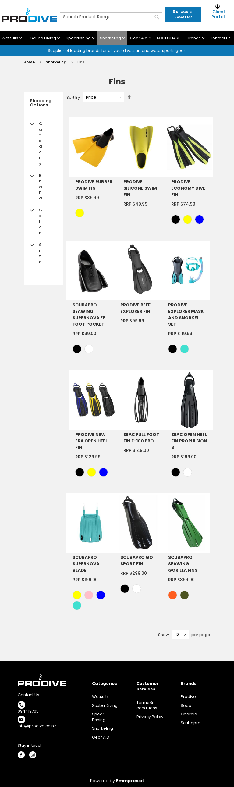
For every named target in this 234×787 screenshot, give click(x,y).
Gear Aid (139, 38)
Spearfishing (79, 38)
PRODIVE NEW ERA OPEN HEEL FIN (91, 440)
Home (29, 62)
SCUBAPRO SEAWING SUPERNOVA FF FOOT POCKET (89, 314)
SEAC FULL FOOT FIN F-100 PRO (141, 437)
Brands (194, 38)
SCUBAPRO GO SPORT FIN (136, 560)
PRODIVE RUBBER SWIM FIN (93, 185)
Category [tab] (40, 143)
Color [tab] (40, 221)
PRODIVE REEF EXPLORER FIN (135, 308)
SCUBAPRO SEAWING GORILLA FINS (182, 563)
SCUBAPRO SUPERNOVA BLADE (86, 563)
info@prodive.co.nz (37, 726)
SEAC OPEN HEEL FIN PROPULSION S (189, 440)
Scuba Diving (43, 38)
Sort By (73, 97)
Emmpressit (130, 781)
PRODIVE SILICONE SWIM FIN (140, 188)
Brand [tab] (40, 187)
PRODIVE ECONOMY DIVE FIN (188, 188)
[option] (79, 213)
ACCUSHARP (168, 38)
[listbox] (94, 214)
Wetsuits (10, 38)
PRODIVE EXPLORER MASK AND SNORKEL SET (186, 314)
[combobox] (111, 17)
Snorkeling (111, 38)
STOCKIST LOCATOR (183, 14)
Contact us (220, 38)
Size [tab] (40, 253)
